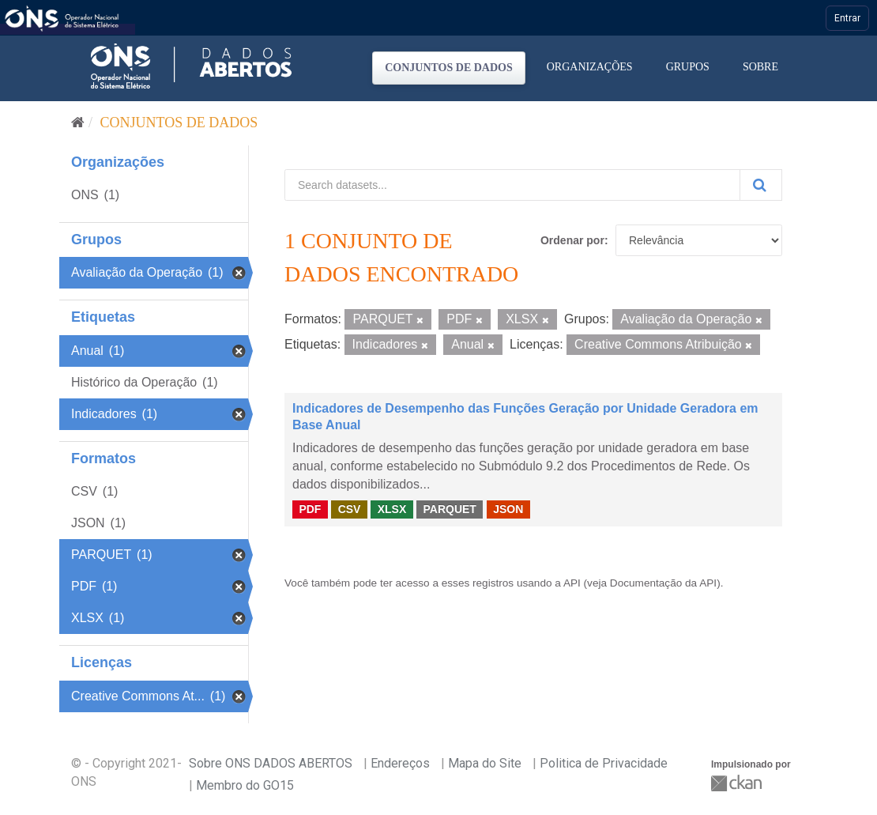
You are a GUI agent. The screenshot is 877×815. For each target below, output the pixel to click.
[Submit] (761, 185)
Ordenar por (572, 240)
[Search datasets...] (512, 185)
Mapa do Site (484, 763)
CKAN (738, 783)
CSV (349, 509)
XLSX (392, 509)
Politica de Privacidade (604, 763)
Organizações (590, 67)
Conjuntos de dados (449, 68)
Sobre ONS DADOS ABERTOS (270, 763)
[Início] (78, 122)
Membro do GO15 (245, 785)
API (572, 583)
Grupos (688, 67)
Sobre (760, 67)
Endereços (400, 763)
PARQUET (449, 509)
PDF (310, 509)
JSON (508, 509)
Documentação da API (663, 583)
